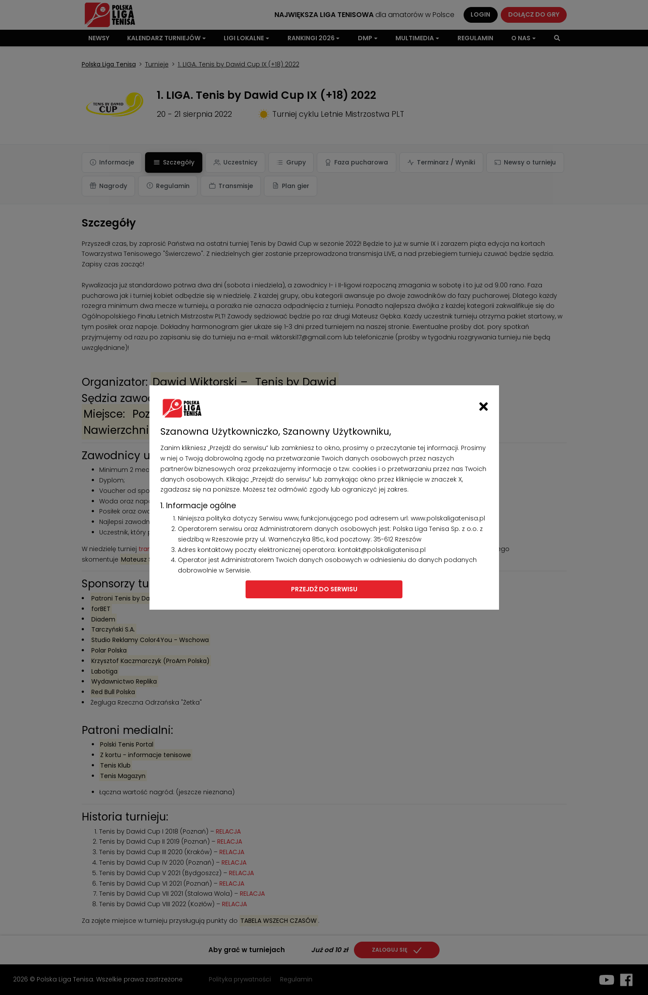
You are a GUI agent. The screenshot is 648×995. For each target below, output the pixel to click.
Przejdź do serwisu (324, 589)
